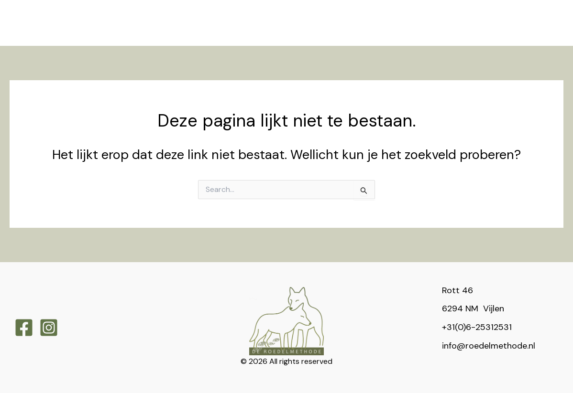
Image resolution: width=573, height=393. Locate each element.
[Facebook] (23, 327)
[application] (153, 11)
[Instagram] (48, 327)
